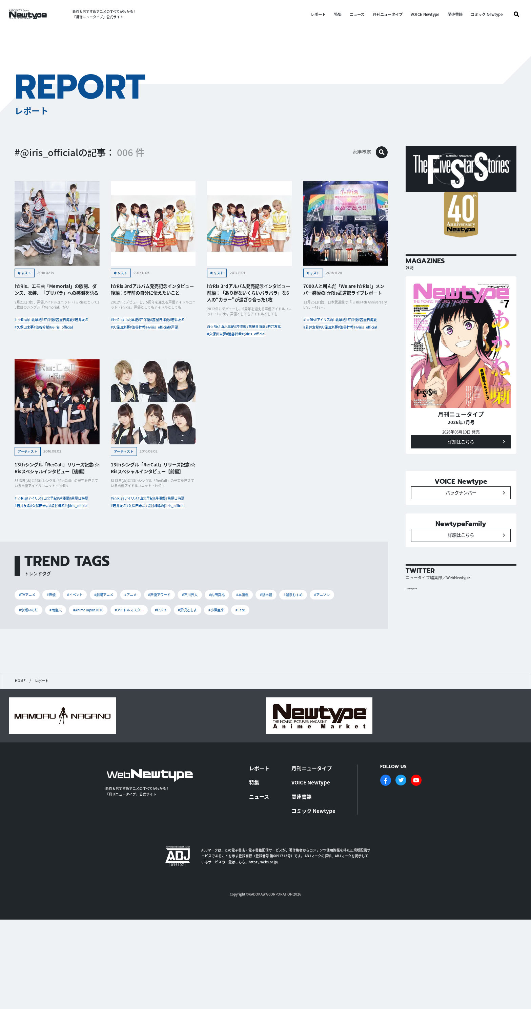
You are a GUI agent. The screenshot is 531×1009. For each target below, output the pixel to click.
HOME (20, 763)
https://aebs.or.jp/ (263, 942)
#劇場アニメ (127, 655)
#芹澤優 (74, 326)
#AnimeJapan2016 (180, 673)
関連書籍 (450, 14)
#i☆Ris (24, 326)
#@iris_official (31, 357)
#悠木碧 (331, 655)
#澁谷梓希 (57, 347)
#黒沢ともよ (305, 673)
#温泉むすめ (32, 673)
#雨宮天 (139, 673)
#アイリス (338, 326)
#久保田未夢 (28, 347)
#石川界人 (236, 655)
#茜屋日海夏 (28, 336)
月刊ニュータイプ (383, 14)
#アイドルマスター (232, 673)
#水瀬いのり (105, 673)
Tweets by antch (417, 624)
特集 (333, 14)
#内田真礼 (270, 655)
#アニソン (69, 673)
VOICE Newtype (420, 14)
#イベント (91, 655)
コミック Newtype (482, 14)
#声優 (154, 357)
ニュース (352, 14)
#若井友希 (57, 336)
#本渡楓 (302, 655)
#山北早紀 (49, 326)
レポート (313, 14)
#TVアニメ (30, 655)
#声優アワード (197, 655)
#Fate (26, 691)
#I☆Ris (272, 673)
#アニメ (161, 655)
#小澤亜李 (342, 673)
